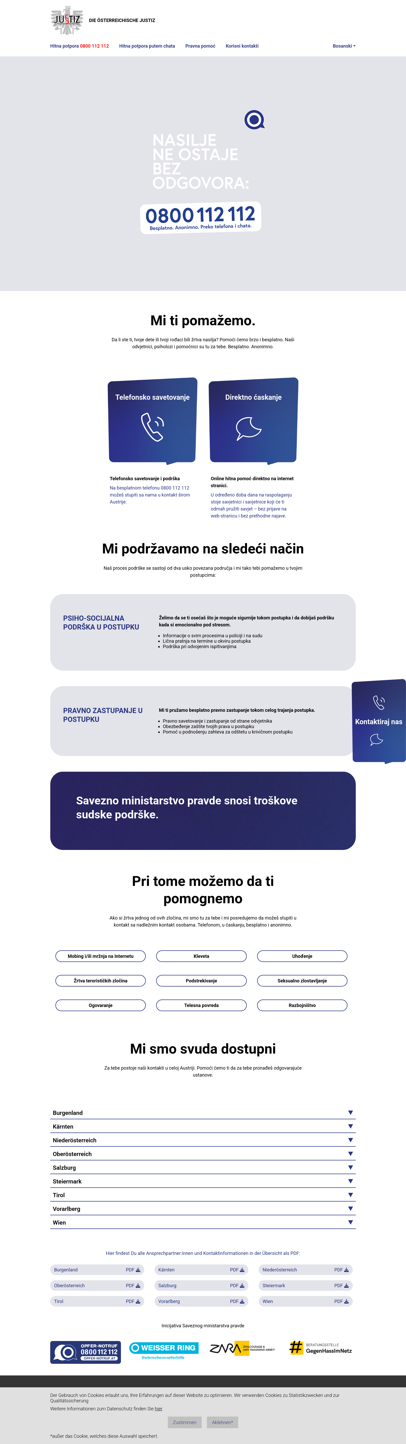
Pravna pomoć (200, 46)
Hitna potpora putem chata (147, 46)
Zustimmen (185, 1422)
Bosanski (342, 46)
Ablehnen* (222, 1422)
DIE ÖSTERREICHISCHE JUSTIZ (102, 20)
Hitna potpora (79, 46)
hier (158, 1408)
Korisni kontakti (242, 46)
